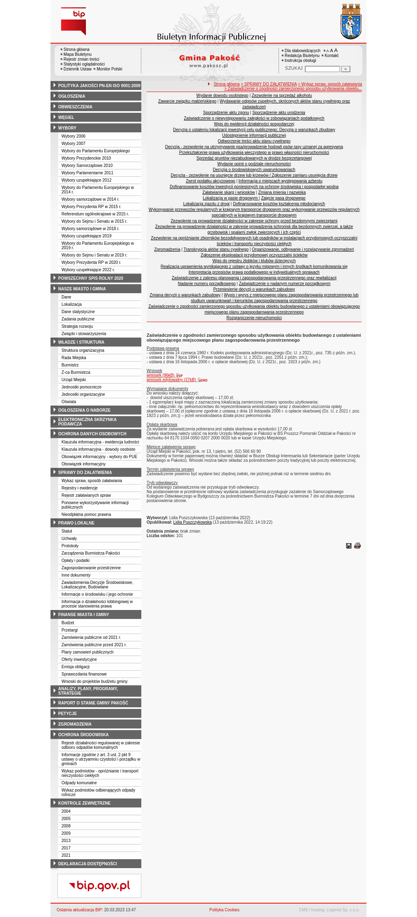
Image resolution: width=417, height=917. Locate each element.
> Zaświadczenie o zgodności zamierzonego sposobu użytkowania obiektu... (293, 88)
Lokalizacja (71, 304)
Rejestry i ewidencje (79, 488)
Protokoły (70, 546)
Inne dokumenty (75, 575)
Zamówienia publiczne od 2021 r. (91, 637)
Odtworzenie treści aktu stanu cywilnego (254, 141)
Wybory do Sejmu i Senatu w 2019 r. (94, 255)
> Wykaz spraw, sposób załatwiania (330, 84)
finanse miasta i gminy (83, 614)
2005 (65, 818)
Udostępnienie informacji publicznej (254, 135)
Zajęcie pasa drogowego (283, 198)
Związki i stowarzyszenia (83, 333)
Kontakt (331, 55)
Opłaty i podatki (75, 560)
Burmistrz (70, 365)
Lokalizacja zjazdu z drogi (206, 204)
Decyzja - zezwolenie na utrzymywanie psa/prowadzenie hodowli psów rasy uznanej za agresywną (254, 147)
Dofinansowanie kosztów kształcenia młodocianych (279, 204)
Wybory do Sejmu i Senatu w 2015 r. (94, 221)
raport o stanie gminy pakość (93, 703)
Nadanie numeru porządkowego (207, 283)
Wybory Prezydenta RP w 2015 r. (91, 206)
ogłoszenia (71, 96)
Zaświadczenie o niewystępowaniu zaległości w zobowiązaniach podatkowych (254, 118)
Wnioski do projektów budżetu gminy (94, 681)
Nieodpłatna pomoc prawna (86, 514)
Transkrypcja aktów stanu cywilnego (216, 249)
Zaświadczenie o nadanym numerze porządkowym (285, 283)
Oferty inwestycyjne (79, 659)
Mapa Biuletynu (78, 54)
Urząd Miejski (73, 379)
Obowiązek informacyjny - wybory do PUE (99, 456)
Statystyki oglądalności (84, 64)
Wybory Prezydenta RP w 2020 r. (91, 262)
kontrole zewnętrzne (84, 803)
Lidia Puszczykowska (192, 522)
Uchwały (69, 538)
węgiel (66, 117)
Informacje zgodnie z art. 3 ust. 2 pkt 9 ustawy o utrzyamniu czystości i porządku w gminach (100, 759)
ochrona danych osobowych (92, 434)
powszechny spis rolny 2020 (90, 278)
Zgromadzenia (167, 249)
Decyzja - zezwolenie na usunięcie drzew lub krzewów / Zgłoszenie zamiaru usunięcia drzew (254, 175)
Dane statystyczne (78, 311)
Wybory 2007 (73, 143)
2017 (65, 848)
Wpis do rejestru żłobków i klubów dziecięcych (254, 261)
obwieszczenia (75, 107)
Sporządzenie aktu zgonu (226, 112)
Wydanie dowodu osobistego (222, 95)
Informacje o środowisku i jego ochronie (97, 594)
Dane (66, 297)
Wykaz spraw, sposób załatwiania (91, 480)
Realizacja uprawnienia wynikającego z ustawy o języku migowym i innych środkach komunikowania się (253, 266)
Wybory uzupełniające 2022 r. (88, 270)
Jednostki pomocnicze (81, 387)
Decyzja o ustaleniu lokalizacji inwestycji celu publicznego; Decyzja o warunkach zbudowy (254, 129)
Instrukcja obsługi (300, 60)
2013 (65, 840)
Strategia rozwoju (77, 326)
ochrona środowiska (83, 735)
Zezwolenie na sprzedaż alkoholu (282, 95)
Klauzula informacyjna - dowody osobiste (98, 449)
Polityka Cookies (224, 910)
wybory (67, 128)
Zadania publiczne (77, 319)
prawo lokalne (76, 523)
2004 (65, 811)
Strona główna (77, 49)
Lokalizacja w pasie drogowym (231, 198)
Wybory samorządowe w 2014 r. (90, 199)
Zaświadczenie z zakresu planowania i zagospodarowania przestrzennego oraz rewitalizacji (254, 278)
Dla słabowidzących (302, 50)
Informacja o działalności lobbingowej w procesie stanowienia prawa (97, 603)
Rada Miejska (73, 357)
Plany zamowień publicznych (87, 652)
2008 (65, 826)
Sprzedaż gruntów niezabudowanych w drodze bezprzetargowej (254, 158)
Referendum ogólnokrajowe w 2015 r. (95, 214)
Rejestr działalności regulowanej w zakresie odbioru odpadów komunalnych (100, 745)
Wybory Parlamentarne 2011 (87, 173)
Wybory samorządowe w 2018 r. (90, 228)
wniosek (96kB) (167, 375)
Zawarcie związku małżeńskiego (187, 101)
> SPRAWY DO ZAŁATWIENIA (268, 84)
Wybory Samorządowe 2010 (87, 165)
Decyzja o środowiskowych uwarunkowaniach (254, 169)
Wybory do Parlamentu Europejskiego (95, 151)
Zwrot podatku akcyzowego (210, 181)
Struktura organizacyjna (82, 350)
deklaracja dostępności (87, 864)
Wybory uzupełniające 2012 (86, 180)
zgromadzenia (75, 724)
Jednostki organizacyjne (83, 394)
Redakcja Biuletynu (302, 55)
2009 (65, 833)
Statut (66, 531)
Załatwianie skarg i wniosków (228, 192)
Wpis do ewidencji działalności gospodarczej (254, 124)
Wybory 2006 (73, 136)
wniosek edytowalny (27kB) (177, 379)
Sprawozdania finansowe (84, 674)
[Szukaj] (345, 69)
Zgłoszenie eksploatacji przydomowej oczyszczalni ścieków (254, 255)
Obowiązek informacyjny (83, 464)
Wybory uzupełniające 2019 (86, 236)
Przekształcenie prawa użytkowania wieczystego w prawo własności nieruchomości (254, 152)
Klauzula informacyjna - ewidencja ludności (100, 442)
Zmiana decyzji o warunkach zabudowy (185, 295)
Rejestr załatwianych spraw (86, 495)
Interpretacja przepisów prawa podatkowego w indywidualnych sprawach (254, 272)
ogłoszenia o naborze (84, 410)
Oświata (68, 401)
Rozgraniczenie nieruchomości (254, 318)
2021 (65, 855)
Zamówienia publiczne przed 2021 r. (94, 645)
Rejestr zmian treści (81, 59)
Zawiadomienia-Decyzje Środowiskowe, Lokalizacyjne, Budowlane (97, 584)
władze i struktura (81, 342)
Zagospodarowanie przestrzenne (91, 568)
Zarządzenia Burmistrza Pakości (90, 553)
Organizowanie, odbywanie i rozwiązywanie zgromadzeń (303, 249)
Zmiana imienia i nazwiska (282, 192)
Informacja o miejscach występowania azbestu (281, 181)
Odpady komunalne (79, 783)
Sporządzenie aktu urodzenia (278, 112)
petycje (67, 713)
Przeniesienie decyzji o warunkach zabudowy (254, 289)
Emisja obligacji (75, 667)
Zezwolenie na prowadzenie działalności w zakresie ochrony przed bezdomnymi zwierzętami (254, 221)
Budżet (67, 623)
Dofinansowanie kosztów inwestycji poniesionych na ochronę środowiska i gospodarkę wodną (254, 186)
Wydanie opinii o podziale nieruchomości (254, 164)
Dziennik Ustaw (78, 69)
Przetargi (69, 630)
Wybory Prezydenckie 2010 (86, 158)
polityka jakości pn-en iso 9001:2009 (99, 85)
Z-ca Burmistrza (75, 372)
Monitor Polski (109, 69)
